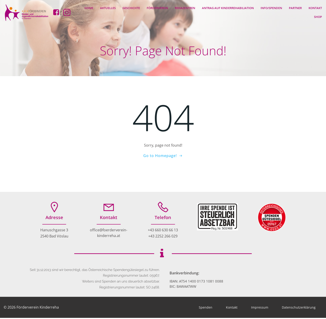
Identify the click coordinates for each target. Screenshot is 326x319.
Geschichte (131, 8)
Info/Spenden (271, 8)
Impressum (259, 308)
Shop (318, 17)
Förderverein (157, 8)
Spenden (205, 308)
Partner (295, 8)
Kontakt (315, 8)
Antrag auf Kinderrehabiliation (228, 8)
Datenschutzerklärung (299, 308)
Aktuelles (108, 8)
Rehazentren (185, 8)
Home (89, 8)
